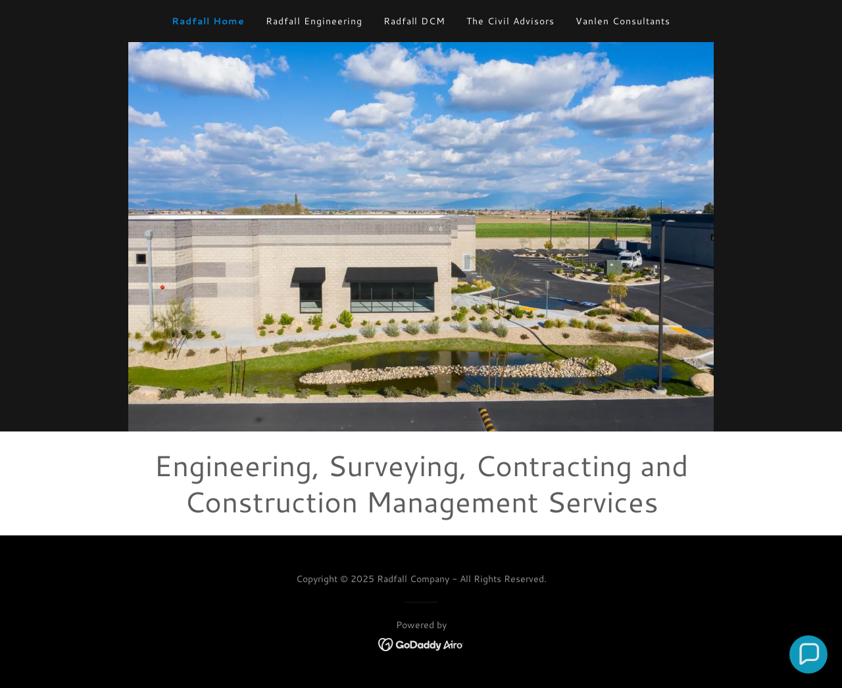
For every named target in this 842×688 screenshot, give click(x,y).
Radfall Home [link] (208, 21)
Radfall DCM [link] (415, 21)
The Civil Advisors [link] (510, 21)
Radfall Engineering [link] (314, 21)
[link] (421, 642)
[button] (808, 654)
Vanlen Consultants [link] (623, 21)
